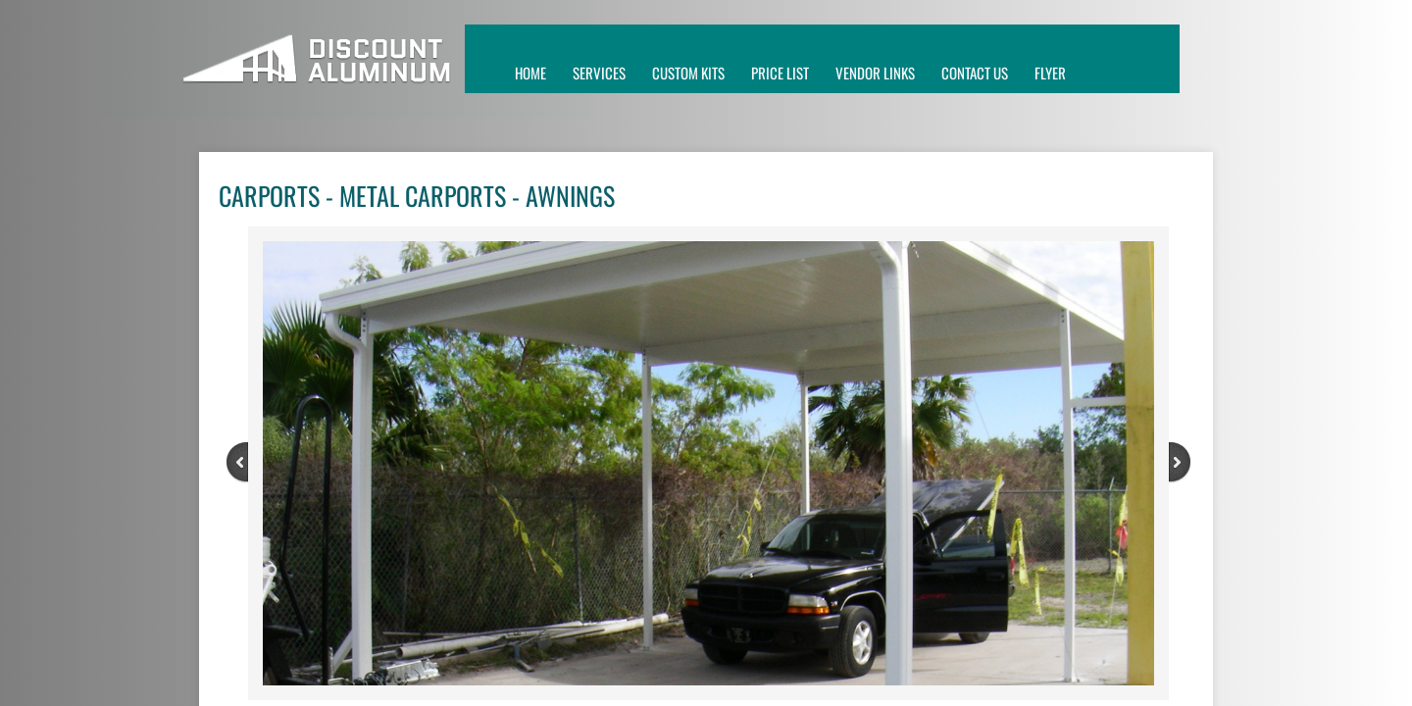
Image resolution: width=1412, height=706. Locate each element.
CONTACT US (974, 72)
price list (780, 72)
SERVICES (599, 72)
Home (530, 72)
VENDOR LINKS (875, 72)
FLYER (1050, 72)
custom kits (688, 72)
